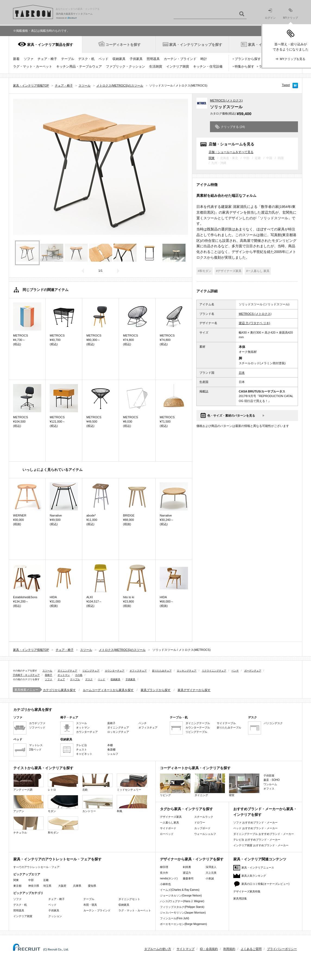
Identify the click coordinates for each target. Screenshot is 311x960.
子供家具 (136, 59)
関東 (212, 158)
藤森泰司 (188, 878)
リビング (175, 785)
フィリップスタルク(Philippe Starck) (182, 906)
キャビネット (84, 753)
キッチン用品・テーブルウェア (79, 66)
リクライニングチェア (214, 670)
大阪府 (62, 885)
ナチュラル (28, 825)
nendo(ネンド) (168, 878)
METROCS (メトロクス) (226, 100)
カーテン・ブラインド (180, 59)
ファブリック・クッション (125, 66)
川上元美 (211, 872)
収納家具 (118, 59)
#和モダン (204, 271)
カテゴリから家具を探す (59, 690)
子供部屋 (268, 775)
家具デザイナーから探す (194, 690)
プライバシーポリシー (282, 949)
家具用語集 (240, 898)
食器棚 (111, 749)
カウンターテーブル (198, 727)
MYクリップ (290, 13)
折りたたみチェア (162, 670)
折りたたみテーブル (229, 727)
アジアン (28, 804)
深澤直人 (211, 867)
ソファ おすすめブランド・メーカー (255, 822)
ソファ (28, 59)
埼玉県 (47, 885)
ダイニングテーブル (198, 723)
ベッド (103, 59)
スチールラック (203, 816)
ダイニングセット (129, 899)
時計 (203, 59)
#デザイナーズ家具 (228, 271)
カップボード (202, 828)
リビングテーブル (196, 731)
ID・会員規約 (209, 949)
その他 (78, 675)
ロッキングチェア (186, 670)
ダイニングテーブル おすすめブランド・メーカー (263, 833)
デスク (89, 679)
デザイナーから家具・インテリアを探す (192, 859)
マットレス (36, 745)
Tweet (286, 85)
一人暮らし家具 (169, 822)
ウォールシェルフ (205, 833)
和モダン (63, 825)
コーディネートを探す (123, 45)
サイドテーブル (226, 723)
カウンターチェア (114, 670)
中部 (31, 880)
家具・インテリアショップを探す (195, 45)
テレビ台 (81, 745)
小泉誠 (210, 878)
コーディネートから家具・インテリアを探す (195, 768)
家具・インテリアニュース (257, 867)
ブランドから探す (248, 59)
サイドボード (168, 828)
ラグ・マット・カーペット (32, 66)
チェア (61, 679)
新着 (16, 59)
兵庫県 (77, 885)
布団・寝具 (90, 904)
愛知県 (92, 885)
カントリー (97, 804)
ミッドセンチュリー (132, 782)
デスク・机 (86, 59)
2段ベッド (35, 749)
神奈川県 (33, 885)
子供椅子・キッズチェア (26, 675)
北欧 (97, 782)
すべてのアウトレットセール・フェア (36, 867)
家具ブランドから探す (156, 690)
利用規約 (229, 949)
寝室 (244, 785)
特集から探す (244, 66)
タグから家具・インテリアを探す (186, 809)
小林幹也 (165, 884)
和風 (132, 804)
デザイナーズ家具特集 (246, 891)
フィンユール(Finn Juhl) (174, 918)
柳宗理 (164, 867)
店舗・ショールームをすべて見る (231, 151)
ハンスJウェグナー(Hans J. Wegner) (182, 901)
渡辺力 (187, 872)
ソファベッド (37, 727)
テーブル (67, 59)
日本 (242, 372)
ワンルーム (270, 784)
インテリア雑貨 (177, 66)
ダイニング (209, 785)
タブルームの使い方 (157, 949)
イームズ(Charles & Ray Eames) (179, 889)
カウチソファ (37, 723)
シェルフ (112, 753)
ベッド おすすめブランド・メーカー (255, 828)
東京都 (17, 885)
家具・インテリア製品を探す (50, 45)
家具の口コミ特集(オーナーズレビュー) (265, 883)
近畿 (46, 880)
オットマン (64, 675)
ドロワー (199, 822)
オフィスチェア (138, 670)
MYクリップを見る (292, 59)
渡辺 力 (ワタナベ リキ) (254, 323)
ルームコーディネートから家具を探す (108, 690)
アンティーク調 (28, 782)
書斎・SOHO (271, 779)
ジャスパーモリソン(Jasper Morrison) (183, 912)
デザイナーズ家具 (171, 816)
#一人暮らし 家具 (257, 271)
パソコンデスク (273, 723)
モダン (63, 804)
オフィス (268, 788)
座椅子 (48, 675)
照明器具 (153, 59)
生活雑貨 (155, 66)
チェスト (81, 749)
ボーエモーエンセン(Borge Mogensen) (183, 924)
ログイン (270, 14)
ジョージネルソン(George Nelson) (181, 895)
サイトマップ (185, 949)
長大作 (164, 872)
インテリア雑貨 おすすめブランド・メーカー (260, 845)
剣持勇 (187, 867)
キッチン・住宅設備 (207, 66)
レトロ (63, 782)
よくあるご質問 (251, 949)
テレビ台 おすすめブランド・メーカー (256, 839)
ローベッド (167, 833)
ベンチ (235, 670)
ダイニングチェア (67, 670)
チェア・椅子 (47, 59)
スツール (47, 670)
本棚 (110, 745)
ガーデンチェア (252, 670)
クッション (55, 916)
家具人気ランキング (253, 875)
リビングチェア (90, 670)
